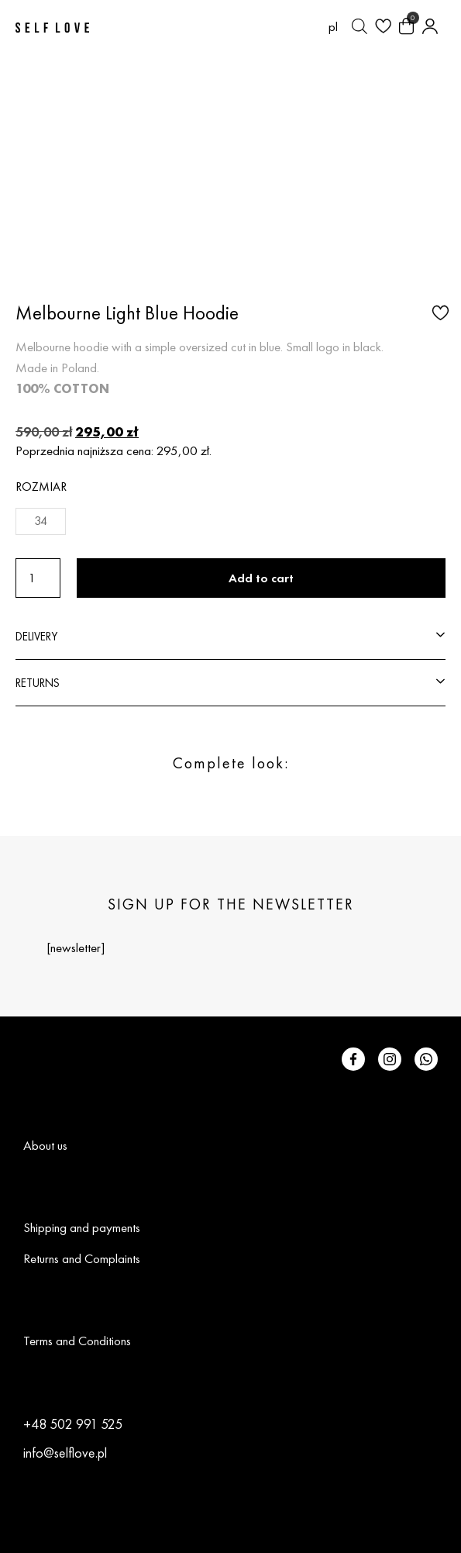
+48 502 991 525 (72, 1424)
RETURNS (37, 682)
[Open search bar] (359, 26)
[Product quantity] (37, 578)
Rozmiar (41, 486)
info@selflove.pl (65, 1453)
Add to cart (261, 578)
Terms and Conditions (77, 1340)
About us (45, 1145)
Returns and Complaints (81, 1258)
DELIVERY (36, 636)
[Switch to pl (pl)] (333, 26)
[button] (439, 312)
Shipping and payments (81, 1227)
